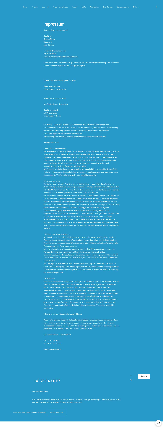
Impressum (17, 418)
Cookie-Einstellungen (38, 418)
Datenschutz (26, 418)
